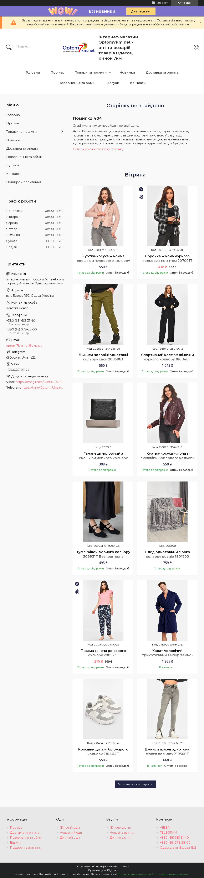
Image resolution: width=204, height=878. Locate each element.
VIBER (165, 827)
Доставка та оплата (162, 72)
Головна (33, 72)
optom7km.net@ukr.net (24, 346)
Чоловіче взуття (122, 832)
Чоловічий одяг (71, 832)
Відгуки (112, 83)
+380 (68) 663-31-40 (174, 837)
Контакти (138, 83)
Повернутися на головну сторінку (98, 149)
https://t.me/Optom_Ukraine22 (43, 387)
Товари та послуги (91, 72)
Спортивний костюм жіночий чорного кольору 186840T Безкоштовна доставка (167, 359)
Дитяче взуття (120, 837)
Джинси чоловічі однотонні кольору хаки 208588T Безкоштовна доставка (103, 359)
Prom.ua (124, 866)
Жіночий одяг (70, 827)
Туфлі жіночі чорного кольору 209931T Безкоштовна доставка (103, 556)
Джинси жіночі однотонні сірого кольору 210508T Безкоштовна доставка (167, 753)
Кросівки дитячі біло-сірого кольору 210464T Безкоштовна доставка (103, 753)
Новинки (127, 72)
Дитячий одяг (70, 837)
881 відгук (163, 2)
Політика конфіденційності (171, 873)
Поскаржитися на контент (135, 873)
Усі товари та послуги (133, 784)
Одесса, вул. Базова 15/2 (178, 847)
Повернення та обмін (77, 83)
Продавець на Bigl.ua (102, 870)
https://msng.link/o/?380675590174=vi (40, 382)
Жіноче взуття (120, 827)
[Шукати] (8, 48)
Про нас (58, 72)
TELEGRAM (168, 832)
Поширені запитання (23, 182)
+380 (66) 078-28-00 (175, 842)
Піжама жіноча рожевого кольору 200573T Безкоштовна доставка (103, 655)
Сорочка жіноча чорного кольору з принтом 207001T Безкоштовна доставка (167, 260)
